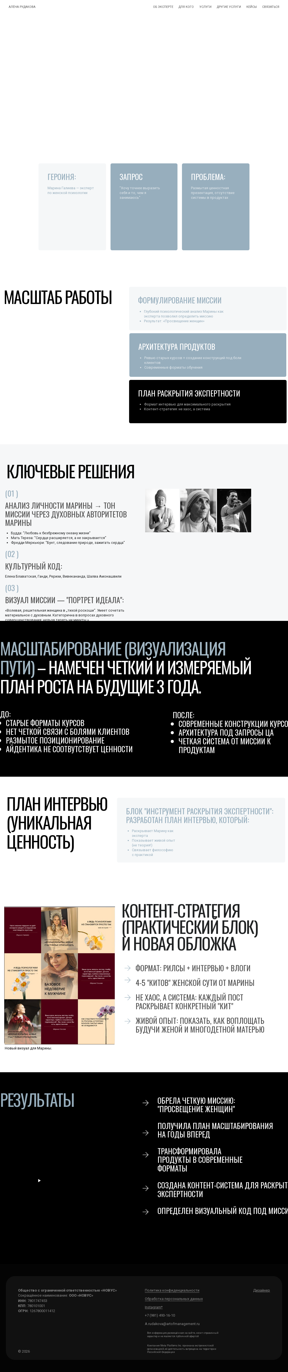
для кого (186, 7)
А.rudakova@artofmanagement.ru (172, 1324)
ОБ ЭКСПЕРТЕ (163, 7)
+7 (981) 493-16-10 (160, 1315)
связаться (270, 7)
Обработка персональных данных (174, 1299)
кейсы (251, 7)
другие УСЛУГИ (229, 7)
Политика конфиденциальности (172, 1290)
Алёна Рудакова (22, 7)
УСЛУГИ (205, 7)
